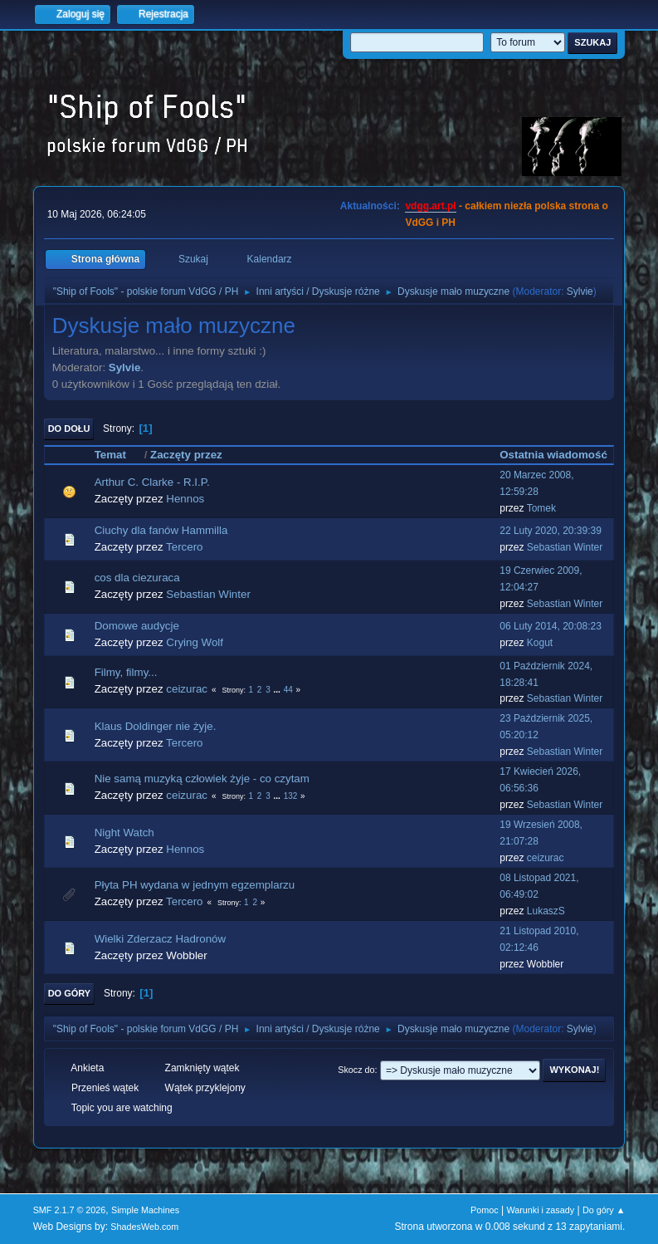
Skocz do (356, 1070)
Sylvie (580, 291)
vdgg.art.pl (430, 206)
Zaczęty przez (186, 454)
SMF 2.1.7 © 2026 (69, 1210)
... (278, 689)
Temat (118, 454)
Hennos (185, 498)
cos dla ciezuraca (137, 577)
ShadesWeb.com (144, 1227)
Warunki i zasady (540, 1210)
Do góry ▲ (603, 1210)
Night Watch (124, 832)
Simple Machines (145, 1210)
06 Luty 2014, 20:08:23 (551, 626)
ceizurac (186, 689)
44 (288, 689)
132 (291, 796)
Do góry (69, 993)
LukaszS (546, 911)
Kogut (540, 643)
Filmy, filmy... (126, 672)
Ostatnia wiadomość (553, 454)
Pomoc (484, 1210)
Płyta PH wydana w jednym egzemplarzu (195, 885)
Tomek (541, 508)
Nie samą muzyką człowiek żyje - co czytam (202, 778)
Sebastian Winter (564, 547)
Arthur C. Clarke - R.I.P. (152, 482)
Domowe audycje (137, 626)
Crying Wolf (194, 642)
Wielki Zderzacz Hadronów (161, 939)
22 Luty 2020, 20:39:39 (551, 530)
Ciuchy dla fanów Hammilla (161, 530)
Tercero (184, 547)
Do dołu (69, 428)
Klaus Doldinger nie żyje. (156, 726)
